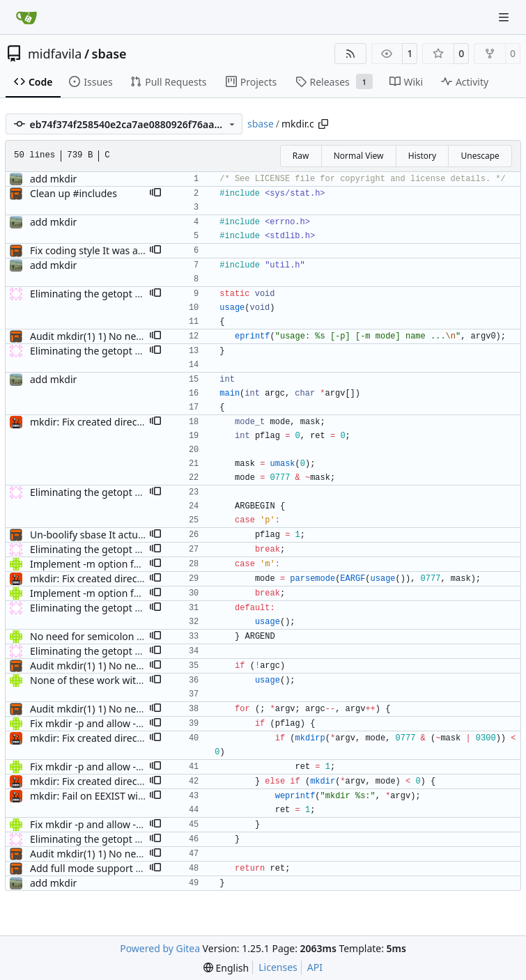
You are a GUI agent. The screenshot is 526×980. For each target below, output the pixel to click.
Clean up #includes (73, 193)
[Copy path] (323, 124)
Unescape (480, 156)
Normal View (359, 156)
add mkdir (53, 178)
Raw (301, 156)
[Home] (26, 17)
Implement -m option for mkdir (101, 563)
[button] (155, 194)
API (315, 967)
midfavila (55, 54)
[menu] (226, 967)
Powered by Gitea (160, 948)
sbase (109, 54)
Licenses (277, 967)
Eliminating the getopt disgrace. (103, 293)
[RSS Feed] (350, 53)
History (422, 156)
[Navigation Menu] (505, 17)
